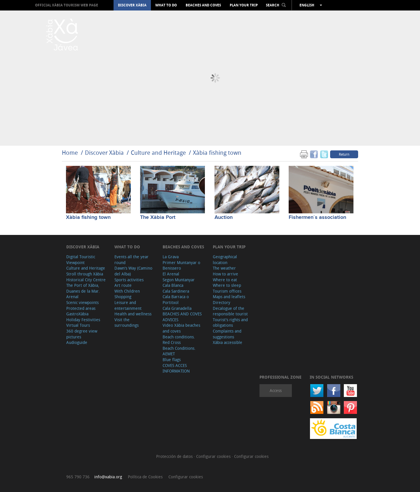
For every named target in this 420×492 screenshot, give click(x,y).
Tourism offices (227, 291)
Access (276, 390)
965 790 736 (78, 476)
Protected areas (80, 308)
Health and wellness (132, 314)
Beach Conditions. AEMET (179, 351)
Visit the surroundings (126, 322)
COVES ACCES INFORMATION (176, 368)
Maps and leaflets (229, 296)
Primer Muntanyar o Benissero (181, 265)
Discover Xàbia (132, 5)
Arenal (72, 296)
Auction (224, 217)
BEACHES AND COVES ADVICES (182, 316)
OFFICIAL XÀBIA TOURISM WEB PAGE (66, 5)
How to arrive (225, 274)
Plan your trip (244, 5)
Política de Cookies (145, 476)
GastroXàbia (77, 314)
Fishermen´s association (317, 217)
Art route (123, 285)
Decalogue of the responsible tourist (230, 311)
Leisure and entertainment (128, 305)
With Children (127, 291)
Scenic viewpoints (82, 302)
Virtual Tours (78, 325)
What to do (166, 5)
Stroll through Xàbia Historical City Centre (86, 276)
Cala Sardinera (176, 291)
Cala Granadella (177, 308)
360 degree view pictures (81, 334)
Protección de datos (175, 456)
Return (344, 154)
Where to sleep (227, 285)
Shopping (122, 296)
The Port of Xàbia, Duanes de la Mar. (83, 288)
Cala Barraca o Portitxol (176, 299)
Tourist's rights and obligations (230, 322)
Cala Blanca (173, 285)
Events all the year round (131, 259)
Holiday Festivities (83, 319)
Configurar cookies (214, 456)
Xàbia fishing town (217, 153)
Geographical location (225, 259)
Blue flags (172, 359)
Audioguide (76, 342)
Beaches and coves (203, 5)
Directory (221, 302)
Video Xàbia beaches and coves (181, 328)
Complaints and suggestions (227, 334)
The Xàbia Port (157, 217)
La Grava (171, 256)
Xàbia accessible (227, 342)
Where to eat (225, 279)
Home (70, 153)
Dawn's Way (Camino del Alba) (133, 271)
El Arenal (171, 274)
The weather (224, 268)
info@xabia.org (108, 476)
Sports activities (129, 279)
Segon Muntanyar (179, 279)
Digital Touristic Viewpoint (80, 259)
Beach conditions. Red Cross (179, 339)
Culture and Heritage (158, 153)
